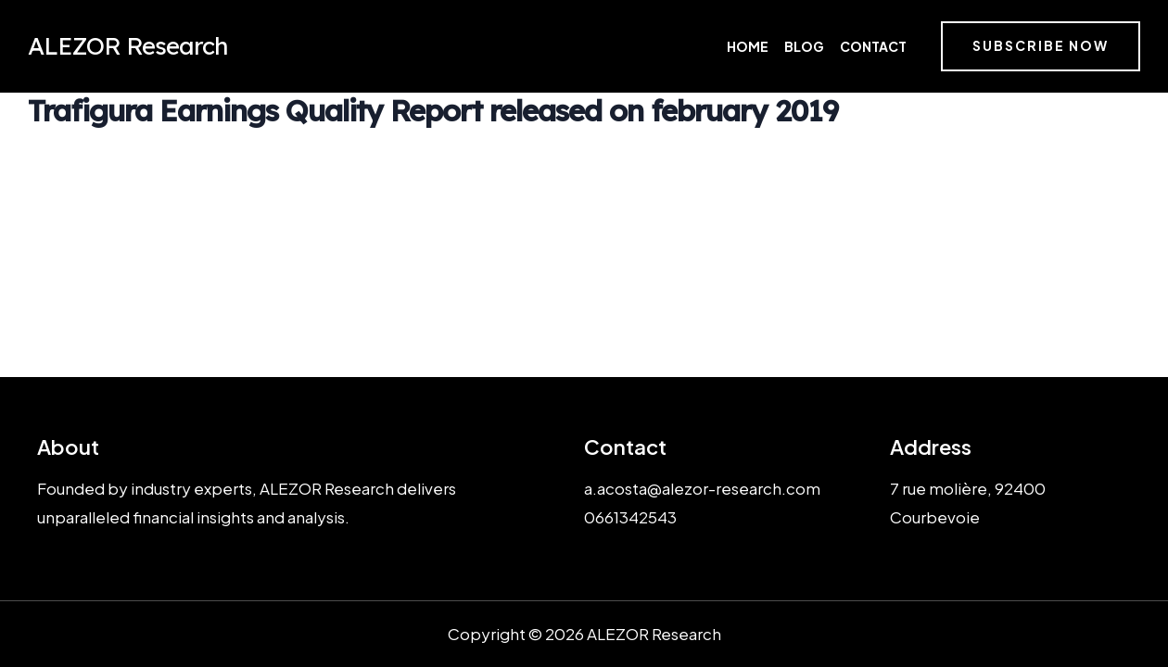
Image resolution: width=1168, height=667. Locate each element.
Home (747, 46)
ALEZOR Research (127, 46)
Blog (804, 46)
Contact (873, 46)
